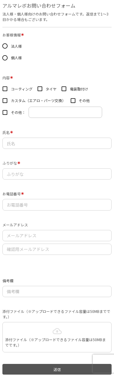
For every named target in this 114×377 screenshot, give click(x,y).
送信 (57, 369)
